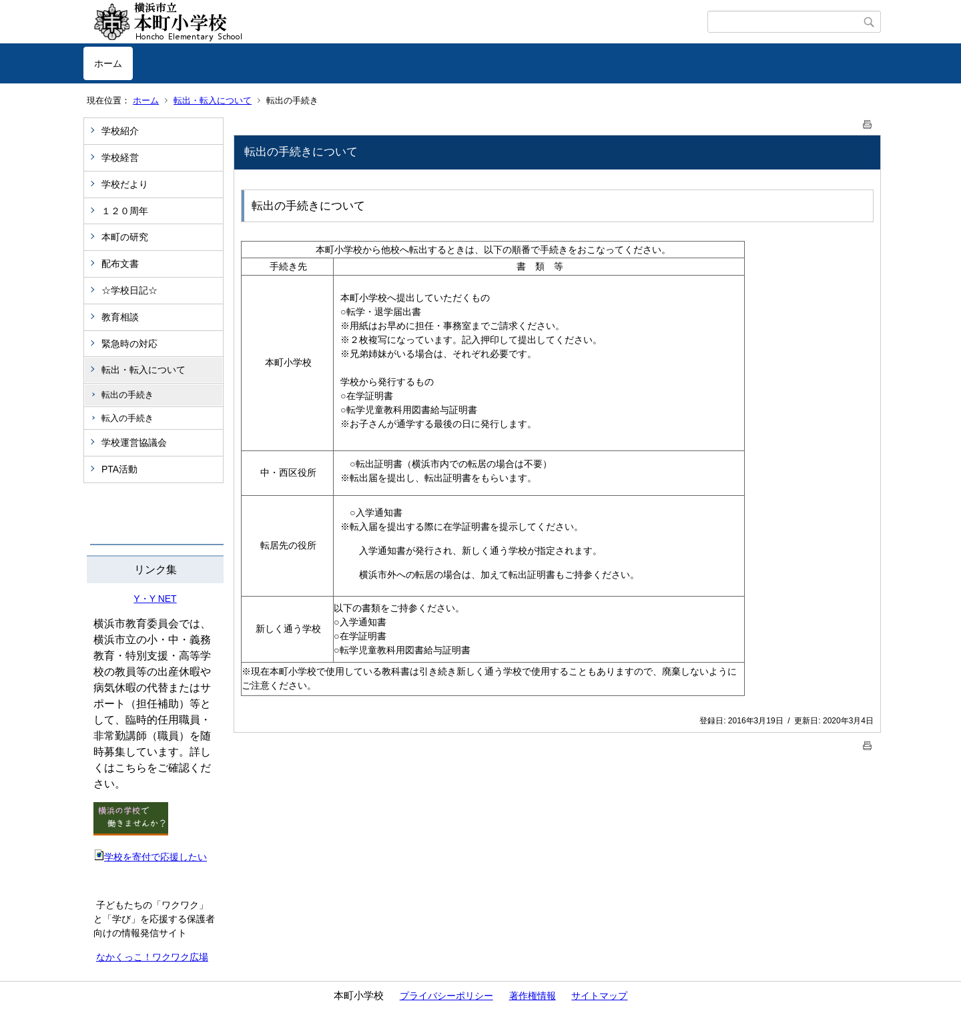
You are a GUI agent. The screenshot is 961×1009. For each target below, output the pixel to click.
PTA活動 (119, 469)
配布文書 (120, 263)
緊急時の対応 (129, 343)
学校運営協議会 (134, 442)
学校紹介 (120, 130)
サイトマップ (599, 995)
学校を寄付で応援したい (150, 857)
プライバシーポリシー (446, 995)
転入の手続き (127, 418)
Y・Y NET (154, 598)
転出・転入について (213, 100)
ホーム (108, 63)
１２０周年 (124, 211)
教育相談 (120, 317)
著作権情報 (532, 995)
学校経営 (120, 157)
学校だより (124, 184)
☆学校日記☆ (129, 290)
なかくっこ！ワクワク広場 (152, 957)
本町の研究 (124, 237)
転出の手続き (127, 395)
